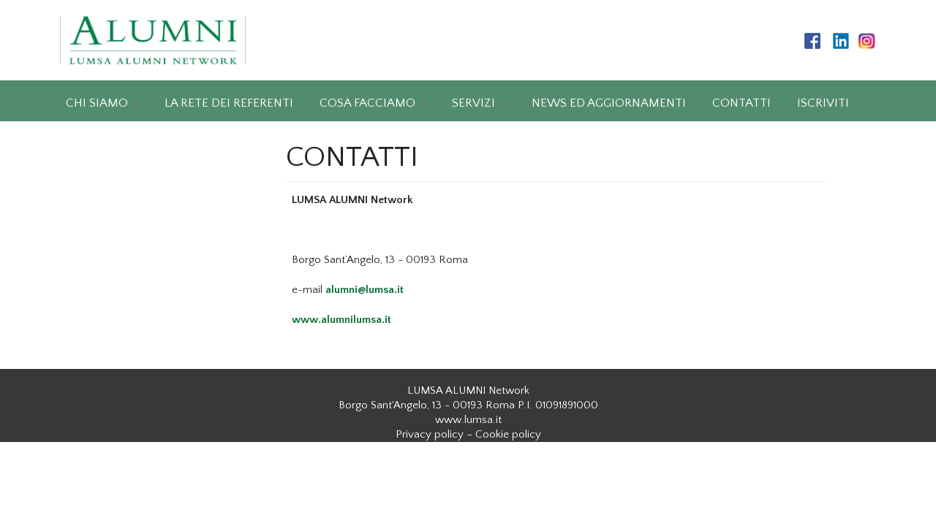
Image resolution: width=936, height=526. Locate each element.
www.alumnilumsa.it (341, 319)
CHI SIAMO (97, 103)
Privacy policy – (434, 434)
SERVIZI (473, 103)
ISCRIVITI (823, 103)
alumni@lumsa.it (364, 289)
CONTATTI (741, 103)
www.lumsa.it (468, 419)
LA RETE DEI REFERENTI (229, 103)
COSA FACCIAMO (367, 103)
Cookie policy (508, 434)
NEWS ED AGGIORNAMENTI (609, 103)
